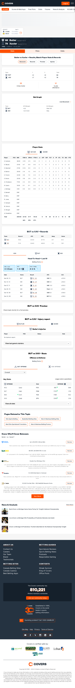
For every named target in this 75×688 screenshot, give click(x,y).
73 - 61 (35, 285)
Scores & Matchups (18, 9)
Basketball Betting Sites (29, 419)
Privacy (37, 629)
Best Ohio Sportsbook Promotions (16, 424)
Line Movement (64, 102)
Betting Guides (47, 544)
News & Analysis (58, 9)
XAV (8, 243)
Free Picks (32, 9)
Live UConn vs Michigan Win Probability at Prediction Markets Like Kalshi (31, 518)
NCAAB (5, 9)
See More (37, 496)
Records (32, 62)
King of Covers (45, 571)
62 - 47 (35, 282)
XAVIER (54, 324)
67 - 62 (35, 278)
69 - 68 (35, 292)
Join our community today (37, 598)
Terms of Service (47, 629)
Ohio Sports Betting (12, 419)
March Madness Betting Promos (41, 424)
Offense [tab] (20, 366)
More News (69, 504)
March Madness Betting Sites (50, 419)
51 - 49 (35, 289)
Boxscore (23, 62)
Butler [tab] (31, 152)
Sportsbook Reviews (47, 549)
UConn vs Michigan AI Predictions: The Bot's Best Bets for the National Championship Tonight (37, 527)
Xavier (13, 43)
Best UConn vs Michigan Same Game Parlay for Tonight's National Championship (34, 509)
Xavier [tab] (43, 152)
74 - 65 (35, 296)
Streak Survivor (45, 568)
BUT (8, 239)
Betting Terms (37, 262)
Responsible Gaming (47, 557)
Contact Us (8, 549)
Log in (65, 3)
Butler (12, 40)
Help (31, 629)
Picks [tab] (37, 51)
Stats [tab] (12, 51)
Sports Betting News (47, 552)
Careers (6, 552)
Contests (44, 563)
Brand (5, 557)
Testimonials (8, 559)
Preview (42, 62)
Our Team (7, 554)
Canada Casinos (10, 571)
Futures (47, 9)
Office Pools (44, 573)
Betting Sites (10, 563)
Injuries (52, 62)
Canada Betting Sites (11, 568)
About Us (8, 544)
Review (69, 442)
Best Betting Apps (10, 573)
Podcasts (43, 554)
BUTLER (20, 324)
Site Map (25, 629)
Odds (40, 9)
